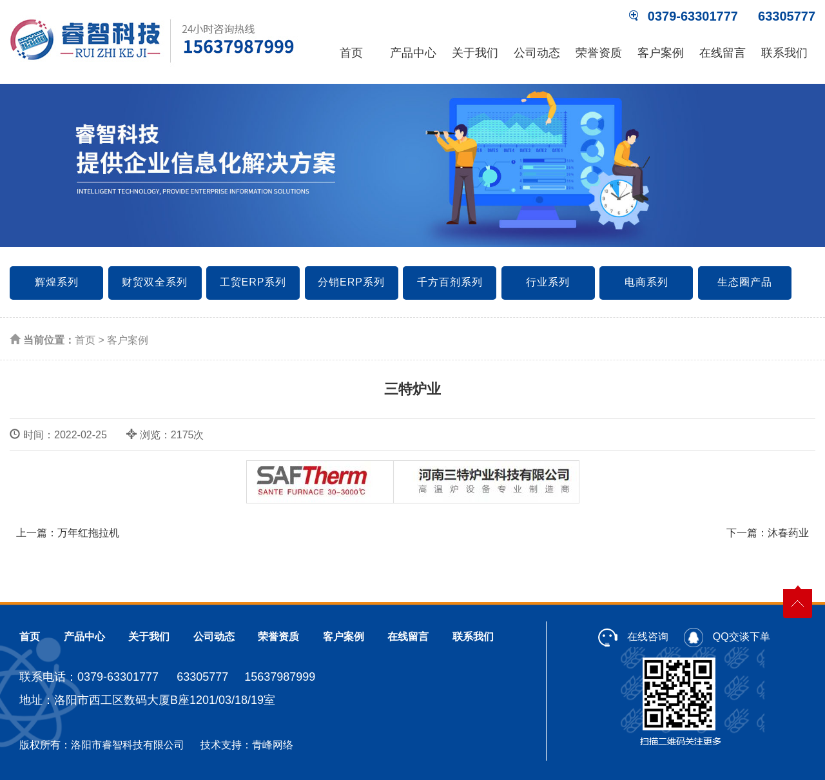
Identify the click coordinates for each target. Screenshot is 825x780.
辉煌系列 (57, 282)
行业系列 (548, 282)
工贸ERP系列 (253, 282)
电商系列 (646, 282)
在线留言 (722, 52)
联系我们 (784, 52)
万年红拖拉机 (88, 532)
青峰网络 (272, 744)
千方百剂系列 (450, 282)
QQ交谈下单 (727, 636)
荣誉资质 (599, 52)
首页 (351, 52)
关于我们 (475, 52)
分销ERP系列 (351, 282)
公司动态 (537, 52)
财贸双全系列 (155, 282)
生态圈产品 (744, 282)
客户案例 (660, 52)
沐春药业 (788, 532)
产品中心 (413, 52)
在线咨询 (633, 636)
